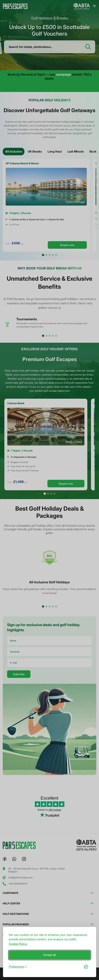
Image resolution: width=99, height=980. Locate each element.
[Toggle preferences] (18, 967)
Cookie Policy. (18, 944)
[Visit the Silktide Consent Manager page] (85, 966)
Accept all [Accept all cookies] (49, 955)
